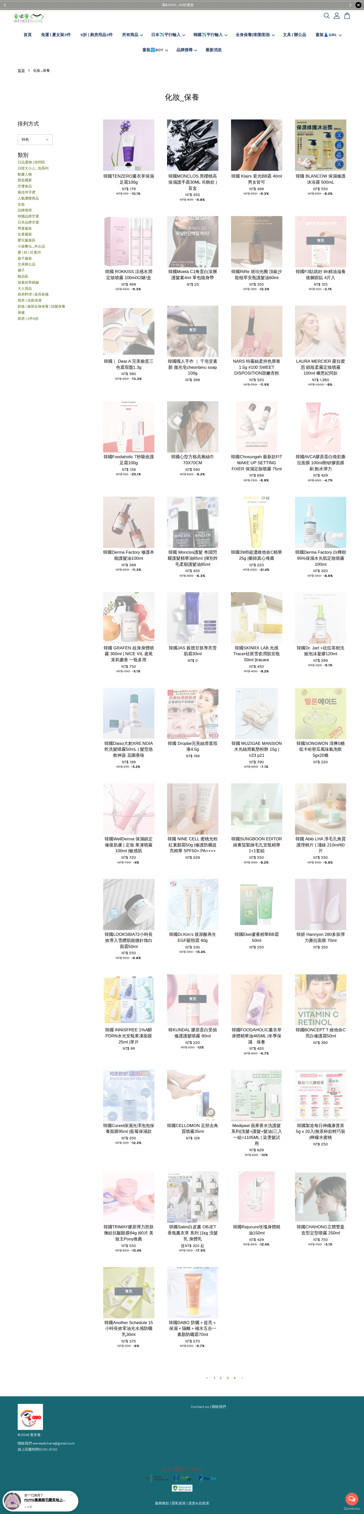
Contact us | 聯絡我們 (208, 1407)
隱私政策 (179, 1503)
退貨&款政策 (198, 1503)
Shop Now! (197, 5)
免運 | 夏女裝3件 (56, 34)
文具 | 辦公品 (294, 34)
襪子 (21, 270)
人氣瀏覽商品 (28, 198)
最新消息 (214, 49)
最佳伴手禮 (26, 192)
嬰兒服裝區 (26, 240)
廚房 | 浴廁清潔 (29, 300)
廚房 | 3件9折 (28, 318)
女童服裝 (25, 234)
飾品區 (23, 276)
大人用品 (25, 288)
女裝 (21, 204)
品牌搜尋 (186, 49)
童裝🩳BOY (155, 49)
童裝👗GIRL (328, 34)
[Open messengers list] (352, 1499)
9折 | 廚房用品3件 (96, 34)
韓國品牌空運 (28, 216)
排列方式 (28, 124)
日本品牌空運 (28, 222)
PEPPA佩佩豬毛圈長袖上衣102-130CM (46, 1500)
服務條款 (162, 1503)
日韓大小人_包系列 (33, 168)
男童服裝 (25, 228)
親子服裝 (25, 258)
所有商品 (132, 34)
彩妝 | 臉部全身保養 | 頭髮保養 (41, 306)
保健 (21, 312)
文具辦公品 (26, 264)
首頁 (28, 34)
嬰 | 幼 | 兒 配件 (29, 252)
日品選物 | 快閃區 (31, 162)
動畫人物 (25, 174)
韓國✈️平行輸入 (210, 34)
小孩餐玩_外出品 (31, 246)
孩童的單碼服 (28, 282)
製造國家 (25, 180)
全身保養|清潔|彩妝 (255, 34)
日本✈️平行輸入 (168, 34)
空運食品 (25, 186)
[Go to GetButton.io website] (352, 1508)
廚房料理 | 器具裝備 (33, 294)
